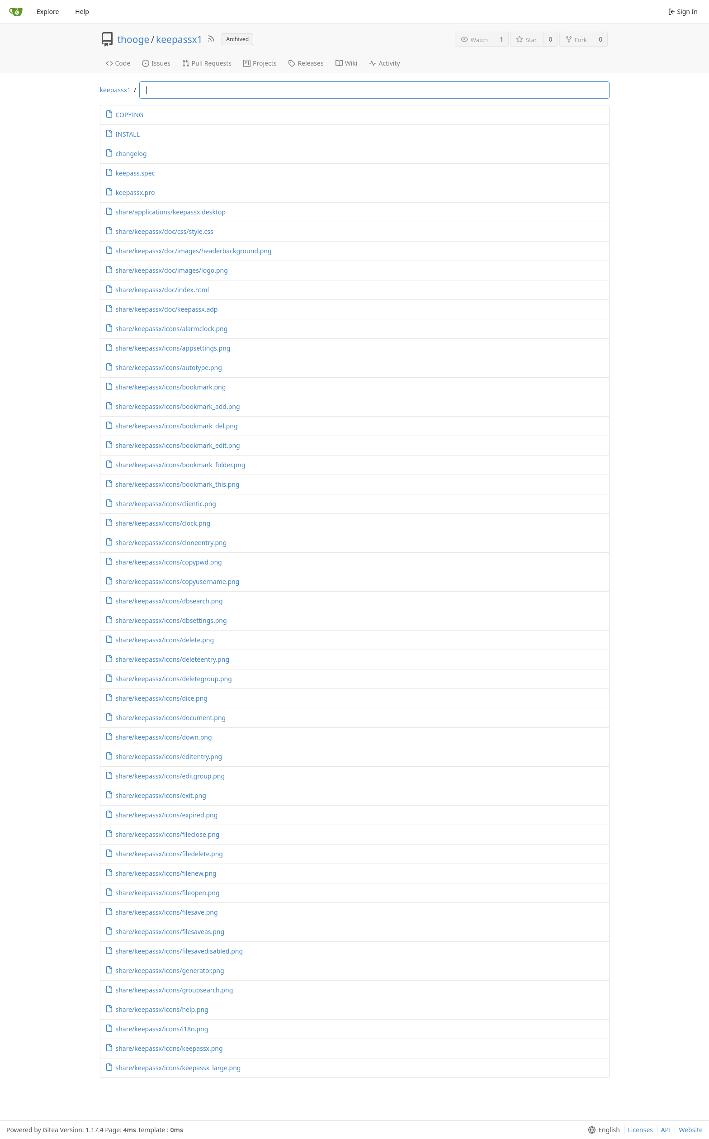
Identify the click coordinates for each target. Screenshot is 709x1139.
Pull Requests (207, 63)
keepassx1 (179, 39)
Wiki (347, 63)
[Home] (16, 12)
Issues (156, 63)
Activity (384, 63)
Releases (305, 63)
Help (82, 11)
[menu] (602, 1130)
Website (691, 1129)
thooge (134, 39)
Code (118, 63)
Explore (48, 11)
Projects (259, 63)
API (666, 1129)
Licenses (640, 1129)
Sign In (683, 11)
